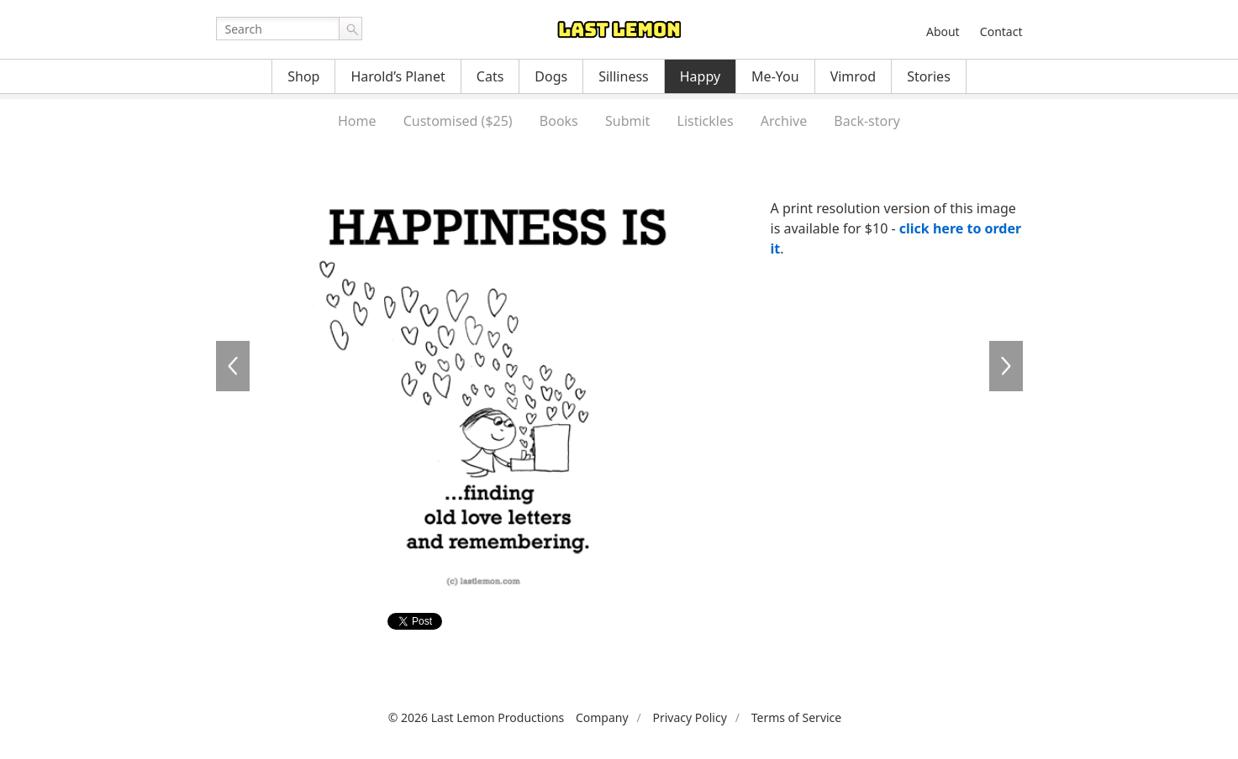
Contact (1001, 31)
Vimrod (853, 76)
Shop (303, 76)
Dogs (551, 76)
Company (602, 717)
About (943, 31)
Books (559, 121)
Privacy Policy (689, 717)
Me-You (775, 76)
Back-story (867, 121)
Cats (490, 76)
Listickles (705, 121)
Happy (700, 76)
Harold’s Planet (397, 76)
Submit (627, 121)
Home (357, 121)
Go (350, 28)
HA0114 (233, 366)
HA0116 (1006, 366)
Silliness (623, 76)
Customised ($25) (458, 121)
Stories (929, 76)
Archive (784, 121)
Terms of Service (796, 717)
